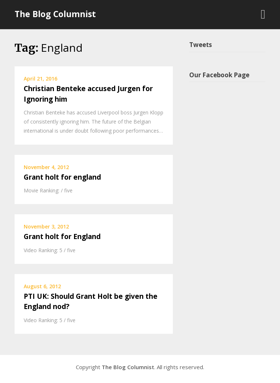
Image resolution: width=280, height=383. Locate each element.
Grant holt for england (62, 177)
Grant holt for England (62, 236)
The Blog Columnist (55, 14)
